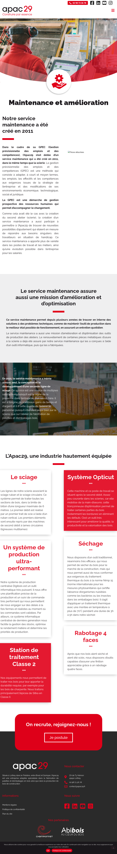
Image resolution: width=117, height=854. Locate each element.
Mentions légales (9, 805)
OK (48, 850)
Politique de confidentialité (13, 809)
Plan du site (7, 814)
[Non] (113, 848)
